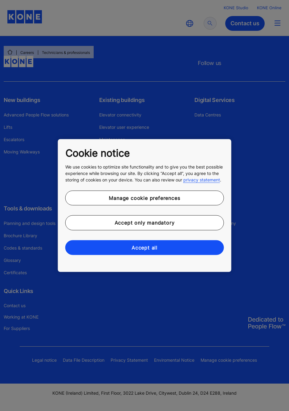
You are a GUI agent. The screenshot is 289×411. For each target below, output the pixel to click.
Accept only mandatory (145, 223)
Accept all (144, 247)
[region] (144, 205)
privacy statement (201, 179)
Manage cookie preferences (144, 198)
